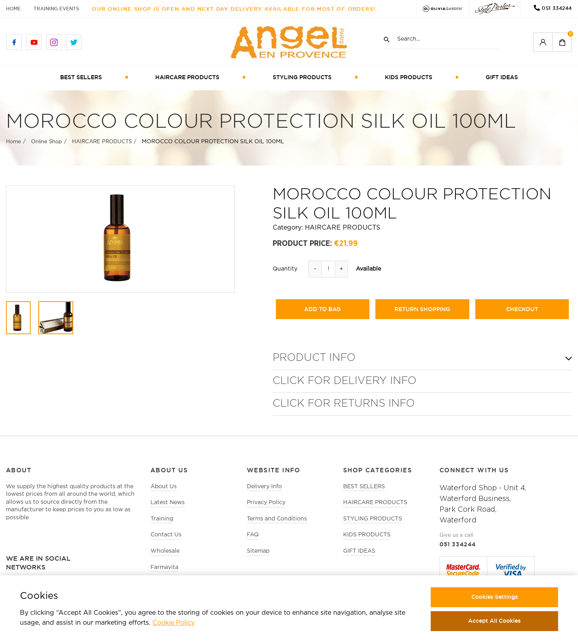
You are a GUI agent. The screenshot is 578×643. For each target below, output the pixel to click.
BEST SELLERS (81, 77)
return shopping (422, 309)
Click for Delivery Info (344, 381)
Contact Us (166, 534)
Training (161, 518)
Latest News (167, 502)
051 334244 (557, 8)
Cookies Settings (494, 597)
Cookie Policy (173, 623)
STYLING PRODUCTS (302, 77)
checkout (522, 309)
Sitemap (258, 551)
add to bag (322, 309)
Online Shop (46, 142)
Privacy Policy (266, 502)
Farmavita (164, 567)
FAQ (253, 534)
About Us (163, 486)
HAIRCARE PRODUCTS (187, 77)
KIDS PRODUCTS (408, 77)
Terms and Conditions (277, 518)
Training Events (56, 8)
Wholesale (165, 551)
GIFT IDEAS (502, 77)
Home (13, 8)
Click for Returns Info (344, 403)
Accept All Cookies (494, 621)
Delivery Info (264, 486)
